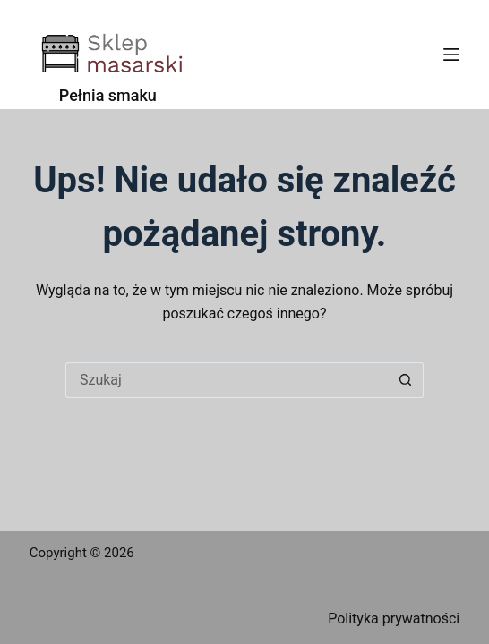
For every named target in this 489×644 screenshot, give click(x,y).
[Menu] (451, 55)
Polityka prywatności (393, 618)
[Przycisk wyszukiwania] (406, 380)
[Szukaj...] (226, 380)
